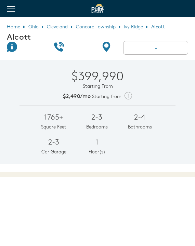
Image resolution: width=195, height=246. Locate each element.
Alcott (19, 36)
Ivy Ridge (133, 27)
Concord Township (96, 27)
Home (13, 27)
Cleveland (57, 27)
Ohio (33, 27)
